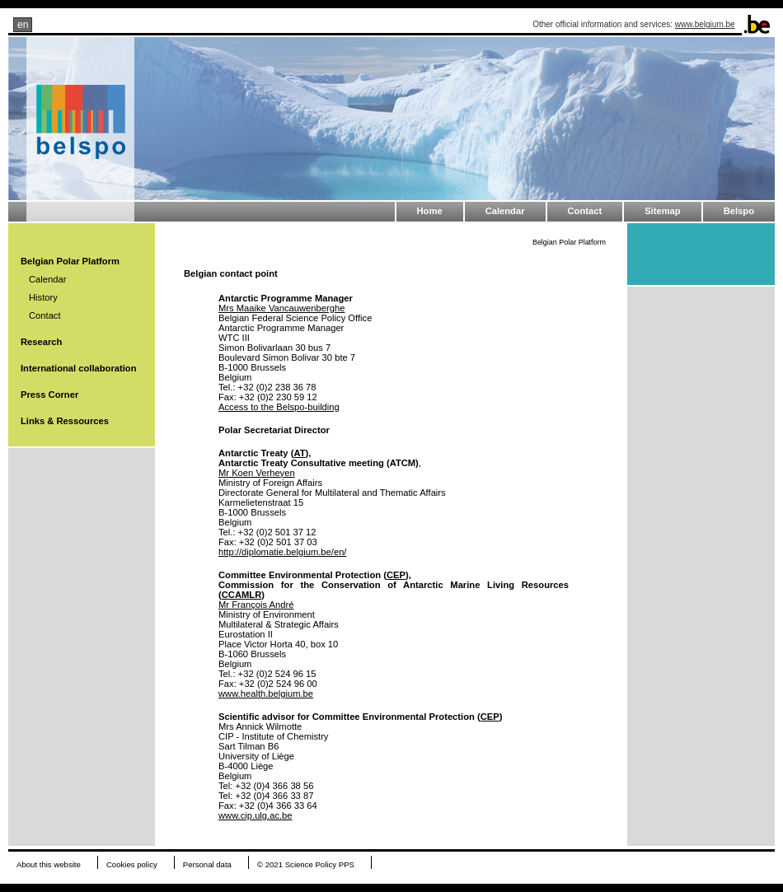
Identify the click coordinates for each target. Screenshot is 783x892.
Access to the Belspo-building (279, 407)
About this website (48, 864)
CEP (396, 575)
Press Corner (49, 394)
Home (430, 211)
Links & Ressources (65, 421)
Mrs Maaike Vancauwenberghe (281, 308)
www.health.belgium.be (265, 693)
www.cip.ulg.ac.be (255, 815)
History (43, 297)
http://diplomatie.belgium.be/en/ (282, 552)
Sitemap (663, 211)
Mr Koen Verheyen (256, 473)
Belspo (739, 211)
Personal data (207, 864)
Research (41, 342)
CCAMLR (241, 595)
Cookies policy (131, 864)
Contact (585, 211)
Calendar (505, 211)
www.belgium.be (705, 24)
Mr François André (255, 604)
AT (299, 453)
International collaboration (78, 368)
